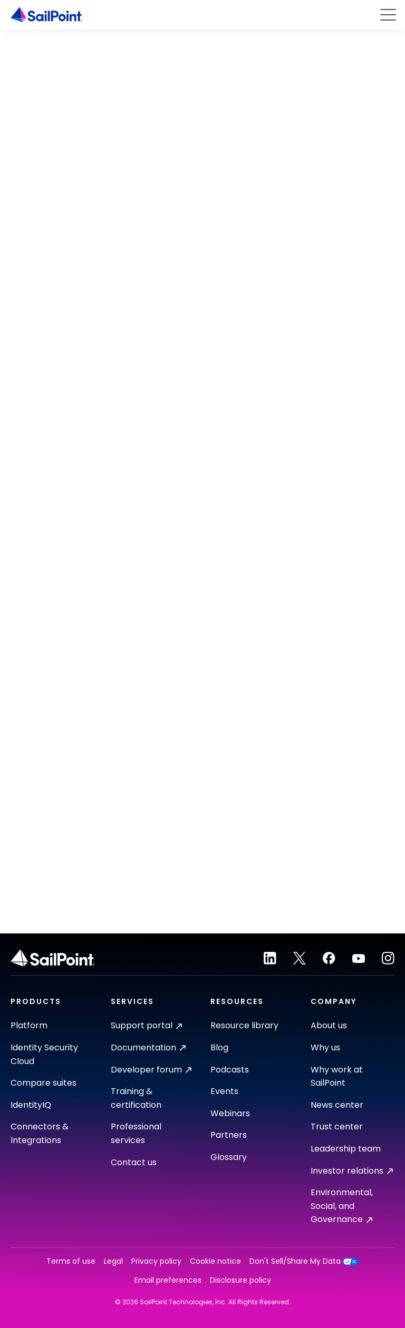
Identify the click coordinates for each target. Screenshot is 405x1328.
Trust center (337, 1126)
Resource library (244, 1025)
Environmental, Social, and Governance (342, 1205)
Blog (219, 1047)
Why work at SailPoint (337, 1076)
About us (329, 1025)
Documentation (148, 1047)
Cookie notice (215, 1261)
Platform (29, 1025)
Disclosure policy (240, 1280)
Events (224, 1091)
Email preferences (167, 1280)
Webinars (230, 1113)
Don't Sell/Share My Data (304, 1261)
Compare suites (43, 1083)
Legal (113, 1261)
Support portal (146, 1025)
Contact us (134, 1162)
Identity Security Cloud (44, 1054)
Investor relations (352, 1171)
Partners (228, 1135)
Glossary (228, 1157)
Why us (325, 1047)
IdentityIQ (31, 1105)
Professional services (136, 1133)
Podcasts (229, 1070)
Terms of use (70, 1261)
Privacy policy (156, 1261)
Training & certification (136, 1098)
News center (337, 1105)
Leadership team (346, 1149)
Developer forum (151, 1070)
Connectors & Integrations (40, 1133)
